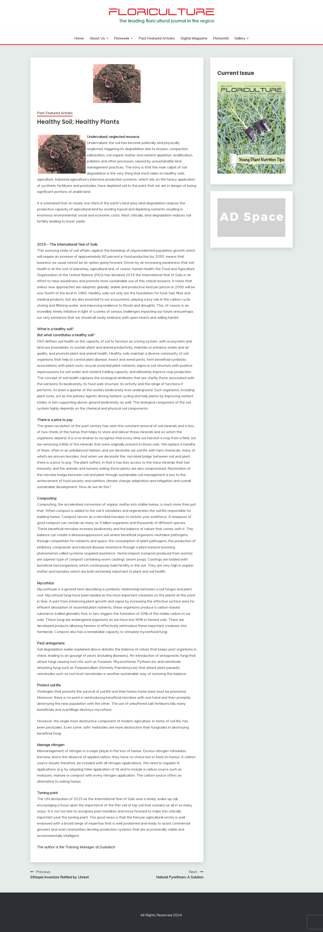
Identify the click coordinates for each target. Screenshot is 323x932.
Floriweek (121, 38)
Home (79, 38)
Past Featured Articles (157, 38)
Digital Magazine (194, 38)
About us (97, 38)
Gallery (239, 38)
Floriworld (221, 38)
